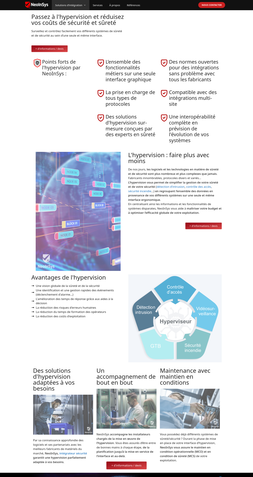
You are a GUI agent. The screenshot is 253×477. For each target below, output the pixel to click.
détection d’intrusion (170, 181)
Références (133, 5)
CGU (199, 472)
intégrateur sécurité (73, 447)
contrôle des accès (198, 181)
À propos (114, 5)
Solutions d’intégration (72, 5)
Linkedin (226, 472)
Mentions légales (187, 472)
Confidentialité (210, 472)
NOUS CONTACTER (212, 4)
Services (97, 5)
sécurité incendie (139, 185)
